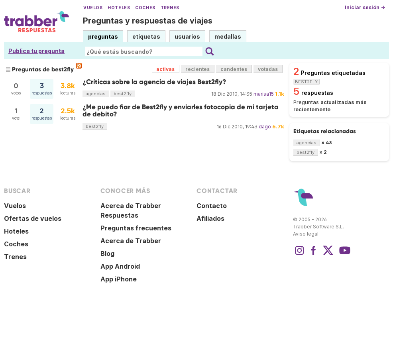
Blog (107, 253)
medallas (227, 36)
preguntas (103, 36)
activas (165, 69)
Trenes (170, 7)
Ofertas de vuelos (32, 218)
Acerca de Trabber (130, 241)
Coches (145, 7)
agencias (96, 93)
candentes (233, 69)
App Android (120, 266)
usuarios (187, 36)
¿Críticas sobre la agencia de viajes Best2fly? (154, 82)
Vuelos (92, 7)
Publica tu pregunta (36, 50)
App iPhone (118, 279)
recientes (197, 69)
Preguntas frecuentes (135, 228)
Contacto (211, 206)
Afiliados (210, 218)
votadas (268, 69)
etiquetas (146, 36)
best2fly (123, 93)
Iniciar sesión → (365, 7)
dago (265, 127)
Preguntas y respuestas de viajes (147, 21)
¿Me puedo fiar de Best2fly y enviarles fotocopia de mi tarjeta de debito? (181, 110)
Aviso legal (305, 234)
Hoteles (119, 7)
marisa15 (263, 94)
